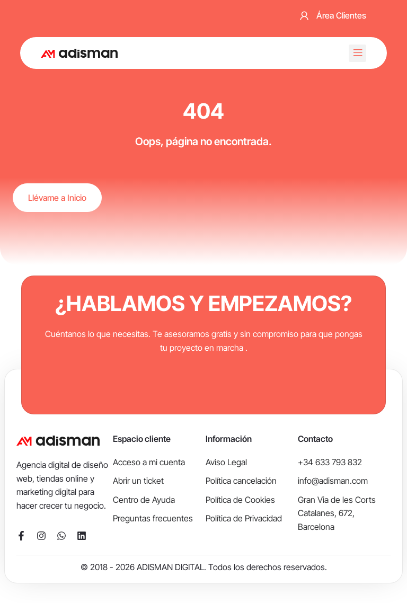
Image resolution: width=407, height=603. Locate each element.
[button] (357, 53)
